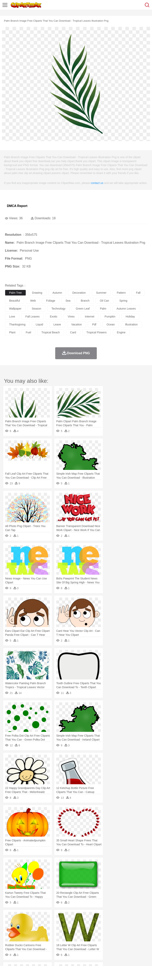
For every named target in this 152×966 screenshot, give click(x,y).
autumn (57, 292)
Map (112, 934)
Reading (65, 934)
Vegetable (113, 940)
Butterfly (42, 922)
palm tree (15, 292)
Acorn (19, 916)
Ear (90, 928)
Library (135, 934)
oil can (104, 300)
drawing (37, 292)
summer (101, 292)
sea (68, 300)
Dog (77, 922)
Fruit (70, 940)
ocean (111, 324)
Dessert (39, 940)
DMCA (59, 958)
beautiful (14, 300)
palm (103, 308)
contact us (97, 183)
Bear (25, 922)
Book (41, 934)
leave (57, 324)
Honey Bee (131, 922)
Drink (49, 940)
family (45, 928)
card (73, 332)
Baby (27, 928)
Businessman (69, 928)
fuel (28, 332)
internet (89, 316)
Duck (84, 922)
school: (9, 934)
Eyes (97, 928)
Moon (127, 916)
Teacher (32, 934)
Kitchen (126, 940)
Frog (120, 922)
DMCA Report (17, 206)
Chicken (60, 922)
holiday (130, 316)
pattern (121, 292)
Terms (18, 958)
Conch (60, 916)
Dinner (135, 940)
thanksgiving (17, 324)
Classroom (52, 934)
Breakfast (19, 940)
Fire (77, 916)
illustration (131, 324)
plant (12, 332)
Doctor (82, 928)
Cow (69, 922)
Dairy (30, 940)
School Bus (101, 934)
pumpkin (109, 316)
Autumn (29, 916)
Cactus (50, 916)
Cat (51, 922)
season (36, 308)
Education (87, 934)
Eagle (93, 922)
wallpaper (15, 308)
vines (71, 316)
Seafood (101, 940)
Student (21, 934)
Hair (125, 928)
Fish (113, 922)
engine (121, 332)
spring (123, 300)
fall (138, 292)
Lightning (116, 916)
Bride (36, 928)
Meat (78, 940)
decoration (79, 292)
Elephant (103, 922)
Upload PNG (74, 958)
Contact (47, 958)
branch (85, 300)
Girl (132, 928)
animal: (9, 922)
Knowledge (123, 934)
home (117, 928)
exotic (53, 316)
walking (107, 928)
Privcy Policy (32, 958)
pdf (94, 324)
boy (139, 928)
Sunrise (137, 916)
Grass (106, 916)
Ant (18, 922)
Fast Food (60, 940)
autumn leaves (126, 308)
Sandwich (89, 940)
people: (9, 928)
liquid (39, 324)
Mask (19, 928)
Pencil (76, 934)
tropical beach (50, 332)
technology (58, 308)
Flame (85, 916)
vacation (76, 324)
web (33, 300)
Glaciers (95, 916)
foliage (50, 300)
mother (55, 928)
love (12, 316)
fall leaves (32, 316)
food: (8, 940)
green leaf (83, 308)
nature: (9, 916)
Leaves (40, 916)
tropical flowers (96, 332)
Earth (69, 916)
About (7, 958)
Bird (33, 922)
